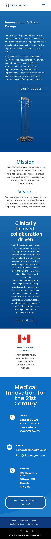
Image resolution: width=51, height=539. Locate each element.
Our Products (31, 88)
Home (13, 520)
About (35, 520)
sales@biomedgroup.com (32, 449)
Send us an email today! (25, 502)
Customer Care (17, 524)
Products (24, 520)
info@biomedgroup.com (31, 455)
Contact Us (33, 524)
